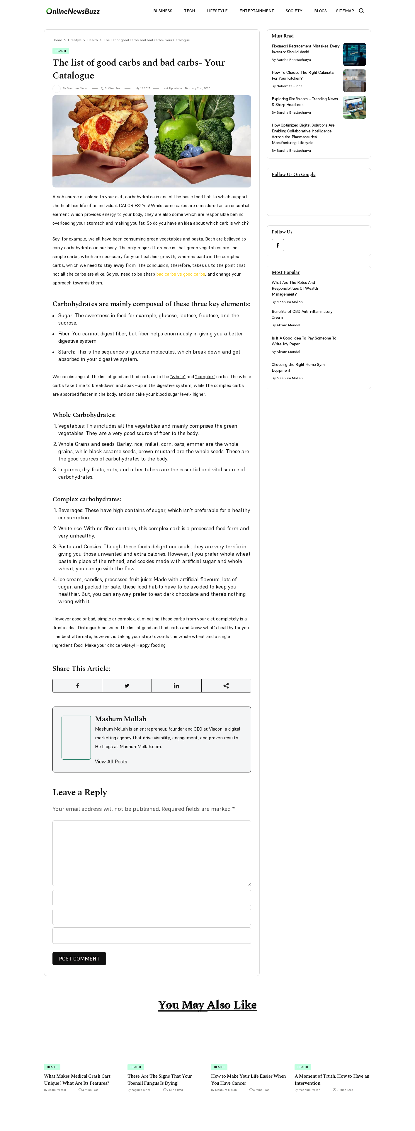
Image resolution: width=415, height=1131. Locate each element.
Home (57, 40)
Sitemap (345, 10)
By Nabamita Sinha (287, 86)
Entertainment (256, 10)
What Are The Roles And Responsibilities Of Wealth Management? (295, 288)
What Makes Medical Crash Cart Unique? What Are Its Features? (77, 1081)
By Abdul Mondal (55, 1091)
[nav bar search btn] (364, 11)
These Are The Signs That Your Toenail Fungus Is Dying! (159, 1081)
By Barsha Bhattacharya (291, 59)
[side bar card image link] (354, 54)
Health (94, 40)
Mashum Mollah (120, 720)
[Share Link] (77, 687)
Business (162, 10)
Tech (189, 10)
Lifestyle (217, 10)
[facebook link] (278, 245)
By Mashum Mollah (70, 89)
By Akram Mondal (286, 325)
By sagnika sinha (139, 1091)
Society (294, 10)
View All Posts (111, 763)
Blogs (320, 10)
